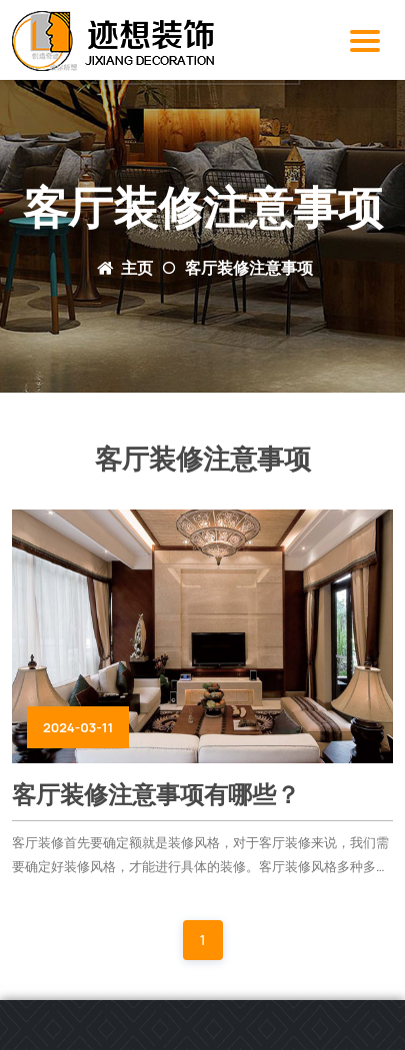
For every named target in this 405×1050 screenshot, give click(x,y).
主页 (137, 268)
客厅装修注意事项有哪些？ (156, 794)
